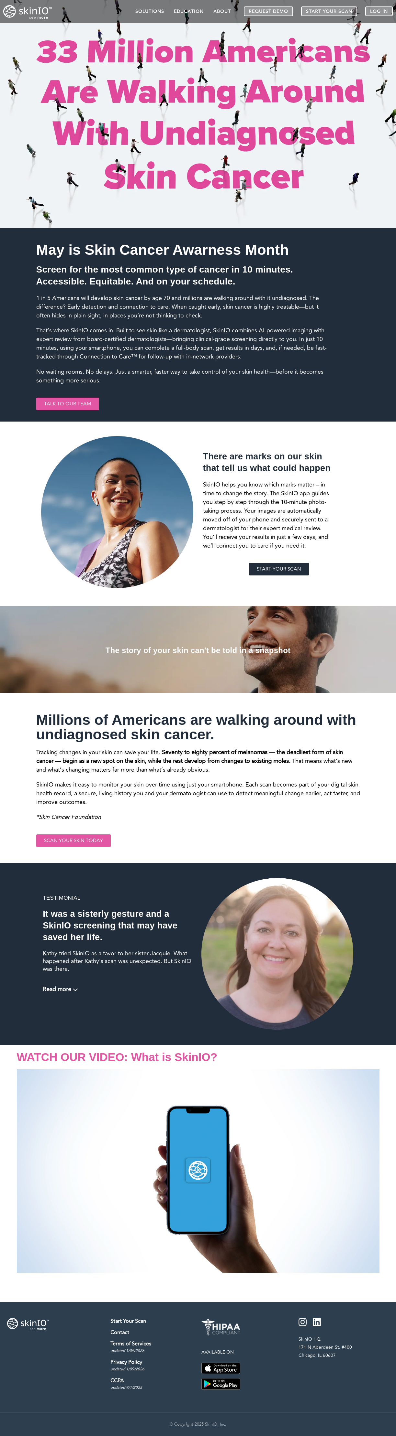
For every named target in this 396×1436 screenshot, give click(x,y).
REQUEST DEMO (268, 11)
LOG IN (379, 11)
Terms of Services (132, 1347)
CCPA (128, 1384)
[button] (198, 1171)
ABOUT (222, 11)
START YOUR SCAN (329, 11)
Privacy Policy (129, 1365)
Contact (121, 1332)
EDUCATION (189, 11)
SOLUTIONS (149, 11)
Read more (57, 989)
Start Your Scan (130, 1321)
